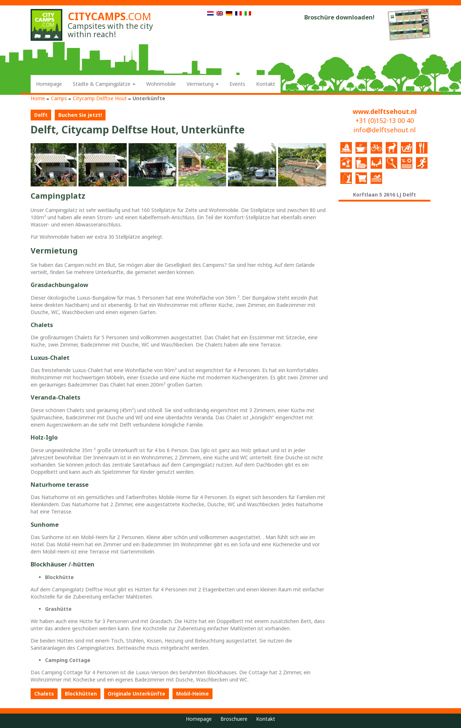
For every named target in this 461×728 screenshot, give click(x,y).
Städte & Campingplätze (104, 83)
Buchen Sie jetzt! (80, 114)
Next (318, 165)
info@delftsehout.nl (384, 129)
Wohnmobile (161, 83)
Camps (59, 98)
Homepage (49, 83)
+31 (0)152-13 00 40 (384, 120)
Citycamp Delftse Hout (100, 98)
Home (38, 98)
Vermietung (203, 83)
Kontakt (265, 83)
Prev (40, 165)
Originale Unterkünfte (136, 693)
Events (237, 83)
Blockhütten (81, 693)
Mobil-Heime (192, 693)
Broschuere (233, 718)
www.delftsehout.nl (385, 111)
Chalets (44, 693)
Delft (41, 114)
